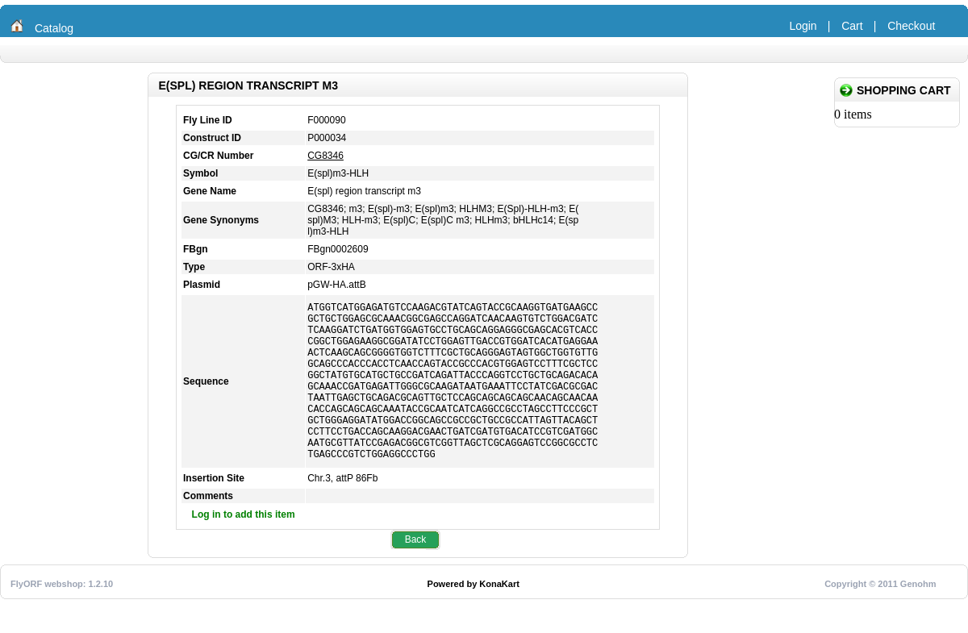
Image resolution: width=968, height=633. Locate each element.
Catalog (54, 28)
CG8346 (325, 155)
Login (802, 25)
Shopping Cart (904, 90)
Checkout (911, 25)
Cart (851, 25)
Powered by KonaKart (473, 618)
